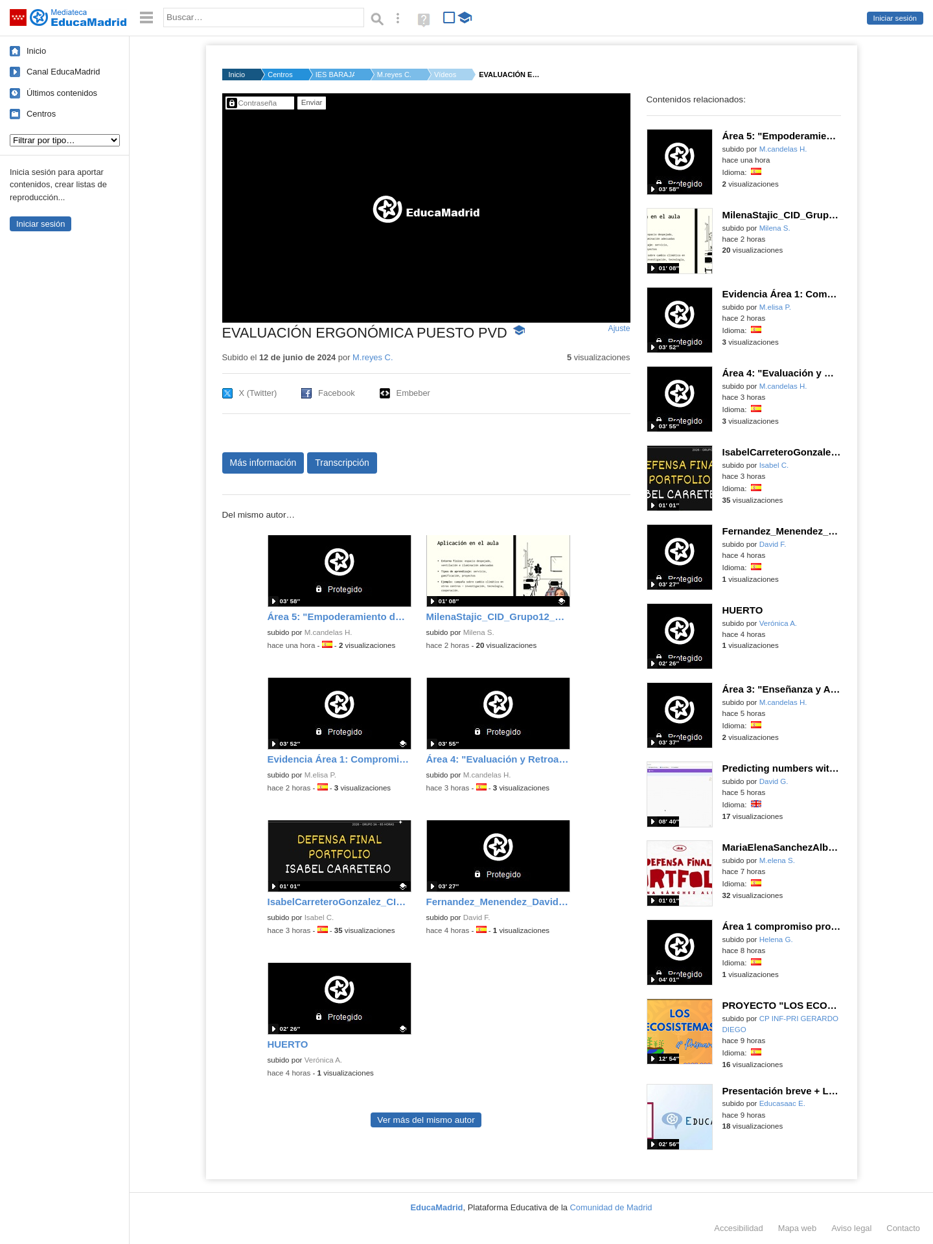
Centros (41, 114)
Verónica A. (323, 1060)
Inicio (36, 51)
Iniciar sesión (895, 18)
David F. (476, 917)
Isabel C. (319, 917)
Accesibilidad (738, 1228)
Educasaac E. (782, 1103)
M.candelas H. (328, 632)
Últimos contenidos (62, 93)
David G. (774, 781)
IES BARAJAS (335, 74)
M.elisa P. (320, 775)
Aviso (851, 1228)
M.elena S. (777, 860)
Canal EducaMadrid (63, 71)
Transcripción (342, 462)
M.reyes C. (394, 74)
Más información (263, 462)
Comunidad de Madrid (611, 1207)
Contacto (903, 1228)
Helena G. (776, 939)
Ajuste (619, 328)
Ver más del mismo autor (425, 1120)
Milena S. (478, 632)
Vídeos (445, 74)
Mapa (797, 1228)
